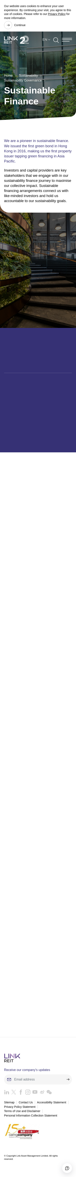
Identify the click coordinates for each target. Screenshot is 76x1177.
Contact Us (26, 1102)
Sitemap (9, 1102)
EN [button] (44, 39)
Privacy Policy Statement (19, 1106)
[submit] (68, 1079)
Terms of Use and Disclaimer (22, 1111)
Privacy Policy (56, 14)
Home (8, 75)
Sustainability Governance (23, 80)
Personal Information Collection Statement (30, 1115)
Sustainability (28, 75)
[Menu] (67, 39)
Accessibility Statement (51, 1102)
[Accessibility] (67, 1168)
